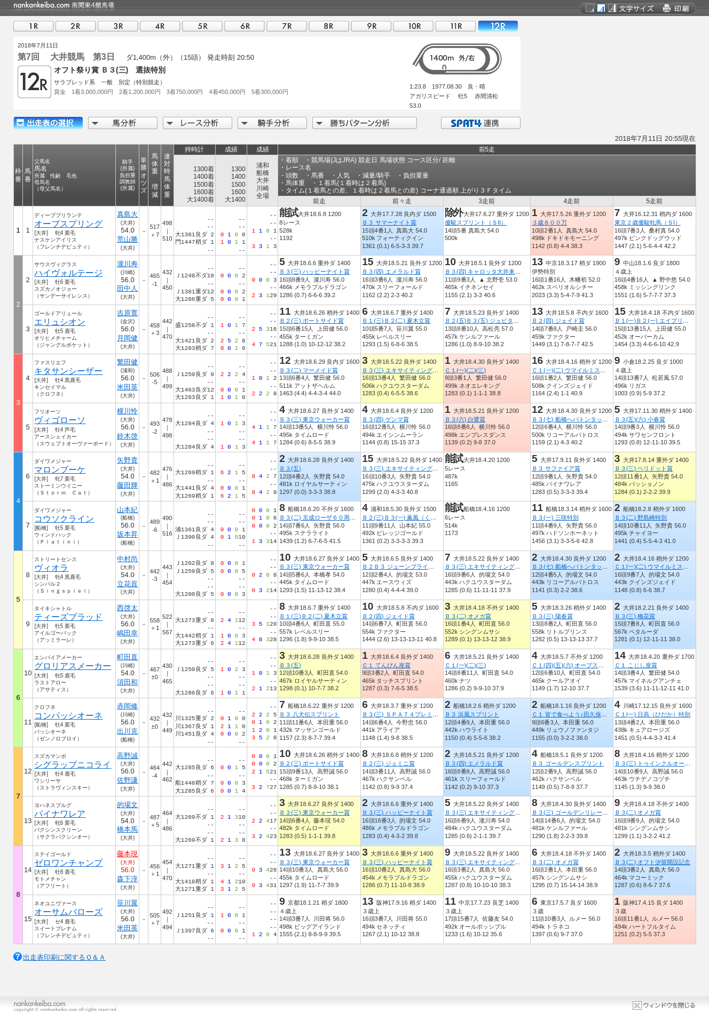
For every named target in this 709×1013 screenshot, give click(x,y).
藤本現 (127, 854)
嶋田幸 (127, 633)
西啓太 (127, 608)
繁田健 (127, 362)
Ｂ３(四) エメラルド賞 (391, 271)
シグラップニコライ (72, 764)
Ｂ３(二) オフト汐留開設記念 (653, 862)
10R (413, 25)
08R (329, 25)
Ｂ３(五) (290, 468)
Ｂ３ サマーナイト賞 (389, 222)
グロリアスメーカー (72, 666)
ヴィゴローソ (59, 420)
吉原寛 (127, 313)
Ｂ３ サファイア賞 (556, 468)
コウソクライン (64, 518)
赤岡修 (127, 706)
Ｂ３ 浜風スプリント (472, 714)
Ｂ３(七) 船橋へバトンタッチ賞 (573, 419)
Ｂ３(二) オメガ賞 (468, 616)
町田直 (127, 657)
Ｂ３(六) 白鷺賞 (465, 419)
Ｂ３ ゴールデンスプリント (568, 763)
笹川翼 (127, 903)
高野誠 (127, 756)
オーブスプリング (68, 223)
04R (160, 25)
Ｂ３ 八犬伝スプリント (309, 714)
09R (371, 25)
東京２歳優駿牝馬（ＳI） (648, 222)
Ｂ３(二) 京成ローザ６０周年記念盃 (326, 517)
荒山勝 (127, 239)
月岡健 (127, 338)
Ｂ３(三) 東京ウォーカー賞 (314, 419)
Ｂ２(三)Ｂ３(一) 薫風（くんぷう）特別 (414, 517)
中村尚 (127, 559)
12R (497, 25)
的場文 (127, 805)
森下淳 (127, 879)
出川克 (127, 731)
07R (286, 25)
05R (202, 25)
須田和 (127, 682)
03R (118, 25)
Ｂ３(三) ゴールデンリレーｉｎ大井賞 (582, 812)
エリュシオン (59, 321)
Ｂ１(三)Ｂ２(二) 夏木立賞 (396, 320)
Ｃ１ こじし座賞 (636, 665)
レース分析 (197, 123)
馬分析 (122, 123)
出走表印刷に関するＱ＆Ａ (64, 957)
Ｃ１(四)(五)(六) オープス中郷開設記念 (582, 665)
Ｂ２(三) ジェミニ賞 (388, 763)
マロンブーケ (59, 469)
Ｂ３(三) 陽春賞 (552, 616)
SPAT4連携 (480, 123)
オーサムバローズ (68, 911)
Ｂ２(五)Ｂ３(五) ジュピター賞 (485, 320)
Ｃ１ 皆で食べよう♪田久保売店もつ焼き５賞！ (593, 714)
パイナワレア (59, 813)
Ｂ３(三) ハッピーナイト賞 (314, 271)
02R (76, 25)
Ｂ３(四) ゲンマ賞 (385, 419)
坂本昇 (127, 534)
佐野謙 (127, 780)
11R (455, 25)
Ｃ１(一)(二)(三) (465, 370)
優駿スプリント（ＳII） (476, 222)
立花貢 (127, 584)
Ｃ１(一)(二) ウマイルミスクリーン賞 (580, 370)
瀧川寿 (127, 264)
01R (33, 25)
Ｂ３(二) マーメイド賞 (308, 370)
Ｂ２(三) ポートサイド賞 (311, 320)
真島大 (127, 214)
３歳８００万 (549, 222)
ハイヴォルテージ (68, 272)
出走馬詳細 (48, 123)
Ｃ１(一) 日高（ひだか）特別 (653, 714)
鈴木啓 (127, 436)
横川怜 (127, 411)
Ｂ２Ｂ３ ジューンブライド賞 (401, 566)
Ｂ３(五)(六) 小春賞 (640, 419)
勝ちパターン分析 (364, 123)
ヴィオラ (51, 567)
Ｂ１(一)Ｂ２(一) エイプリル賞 (655, 320)
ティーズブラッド (68, 616)
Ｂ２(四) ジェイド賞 (558, 320)
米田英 (127, 387)
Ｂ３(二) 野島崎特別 (641, 517)
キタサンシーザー (68, 371)
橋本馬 (127, 829)
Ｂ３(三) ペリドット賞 (644, 468)
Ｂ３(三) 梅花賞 (635, 616)
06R (244, 25)
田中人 (127, 288)
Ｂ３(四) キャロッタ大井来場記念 (489, 271)
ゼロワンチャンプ (68, 862)
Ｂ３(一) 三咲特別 (555, 517)
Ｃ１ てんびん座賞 (386, 665)
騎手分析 (272, 123)
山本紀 (127, 510)
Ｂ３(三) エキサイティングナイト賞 (409, 370)
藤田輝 (127, 485)
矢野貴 (127, 460)
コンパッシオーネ (68, 715)
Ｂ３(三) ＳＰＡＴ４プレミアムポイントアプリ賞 (426, 714)
